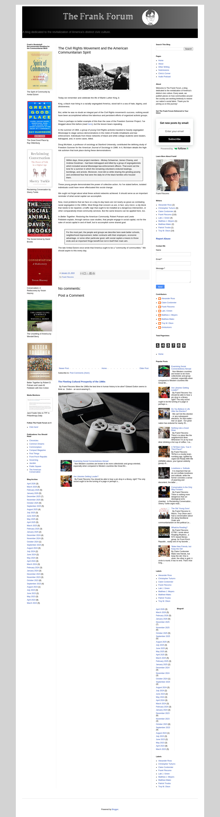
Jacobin (32, 463)
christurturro (167, 327)
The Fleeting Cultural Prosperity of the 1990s (81, 381)
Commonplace (35, 447)
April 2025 (31, 522)
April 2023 (31, 600)
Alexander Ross (165, 205)
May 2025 (31, 519)
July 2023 (31, 590)
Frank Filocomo (68, 277)
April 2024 (31, 561)
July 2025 (31, 513)
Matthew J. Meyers (166, 221)
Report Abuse (163, 238)
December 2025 (33, 496)
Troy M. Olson (164, 231)
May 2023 (31, 596)
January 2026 (33, 493)
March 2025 (32, 526)
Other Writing (163, 67)
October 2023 (33, 580)
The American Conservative (35, 471)
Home (104, 368)
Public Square (35, 466)
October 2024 (33, 542)
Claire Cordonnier (165, 211)
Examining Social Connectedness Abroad (91, 461)
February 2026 (33, 490)
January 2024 (33, 571)
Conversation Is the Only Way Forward (181, 488)
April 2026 (31, 484)
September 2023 (34, 584)
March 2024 (32, 564)
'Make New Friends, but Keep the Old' (181, 547)
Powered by (174, 148)
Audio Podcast (164, 77)
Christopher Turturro (166, 208)
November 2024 (33, 538)
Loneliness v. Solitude (180, 468)
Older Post (144, 368)
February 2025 (33, 529)
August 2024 (32, 548)
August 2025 (32, 509)
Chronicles (33, 440)
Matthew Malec (164, 224)
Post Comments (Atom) (80, 373)
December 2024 (33, 535)
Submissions (163, 70)
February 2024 (33, 567)
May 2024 (31, 558)
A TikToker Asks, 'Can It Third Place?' (181, 448)
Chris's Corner (164, 73)
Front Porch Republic (38, 457)
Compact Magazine (37, 450)
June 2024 (31, 554)
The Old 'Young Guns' (180, 508)
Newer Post (64, 368)
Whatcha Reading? (179, 527)
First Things (34, 453)
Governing (33, 460)
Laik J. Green (164, 218)
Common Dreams (36, 444)
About (160, 64)
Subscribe (174, 139)
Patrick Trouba (164, 227)
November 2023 (33, 577)
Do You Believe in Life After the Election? (180, 410)
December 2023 (33, 574)
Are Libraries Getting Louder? (86, 476)
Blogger (115, 809)
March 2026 (32, 487)
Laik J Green (167, 311)
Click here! (33, 427)
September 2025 (34, 506)
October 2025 (33, 503)
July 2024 (31, 551)
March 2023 (32, 603)
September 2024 (34, 545)
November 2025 (33, 500)
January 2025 (33, 532)
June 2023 (31, 593)
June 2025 (31, 516)
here (90, 124)
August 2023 (32, 587)
